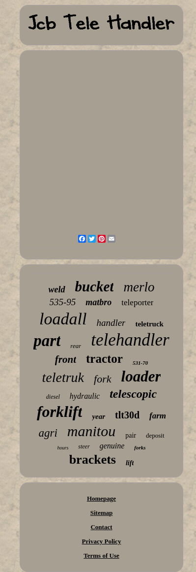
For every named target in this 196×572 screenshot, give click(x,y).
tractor (104, 358)
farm (157, 415)
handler (110, 323)
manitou (91, 431)
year (98, 416)
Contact (101, 527)
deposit (155, 435)
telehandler (130, 340)
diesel (53, 396)
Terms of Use (101, 555)
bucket (94, 286)
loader (141, 376)
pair (130, 435)
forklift (59, 411)
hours (62, 447)
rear (75, 346)
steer (83, 446)
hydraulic (85, 396)
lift (130, 463)
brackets (92, 459)
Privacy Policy (101, 541)
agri (47, 433)
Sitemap (101, 512)
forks (139, 447)
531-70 (140, 363)
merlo (138, 287)
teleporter (137, 302)
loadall (62, 319)
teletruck (149, 324)
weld (57, 289)
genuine (112, 446)
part (46, 341)
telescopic (133, 393)
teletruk (63, 377)
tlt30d (127, 415)
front (65, 359)
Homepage (101, 498)
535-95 (63, 302)
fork (102, 379)
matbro (98, 302)
